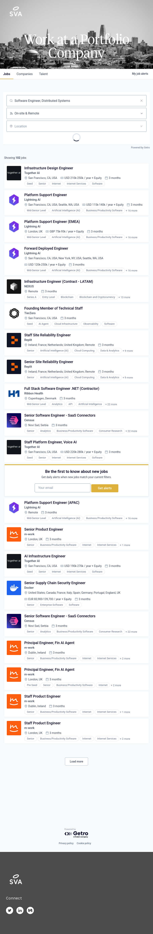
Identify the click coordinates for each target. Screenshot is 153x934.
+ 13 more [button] (125, 305)
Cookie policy (84, 843)
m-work (30, 559)
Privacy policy (66, 843)
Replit (29, 351)
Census (30, 436)
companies (25, 74)
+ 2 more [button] (126, 689)
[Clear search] (141, 100)
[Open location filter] (141, 126)
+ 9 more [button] (129, 361)
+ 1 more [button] (126, 569)
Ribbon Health (35, 407)
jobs (6, 74)
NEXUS (30, 294)
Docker (30, 615)
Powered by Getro (140, 147)
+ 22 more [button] (112, 418)
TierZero (31, 322)
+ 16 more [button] (132, 213)
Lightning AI (33, 202)
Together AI (33, 174)
